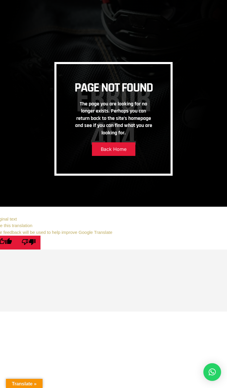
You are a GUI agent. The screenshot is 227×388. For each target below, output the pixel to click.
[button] (212, 372)
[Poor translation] (28, 243)
